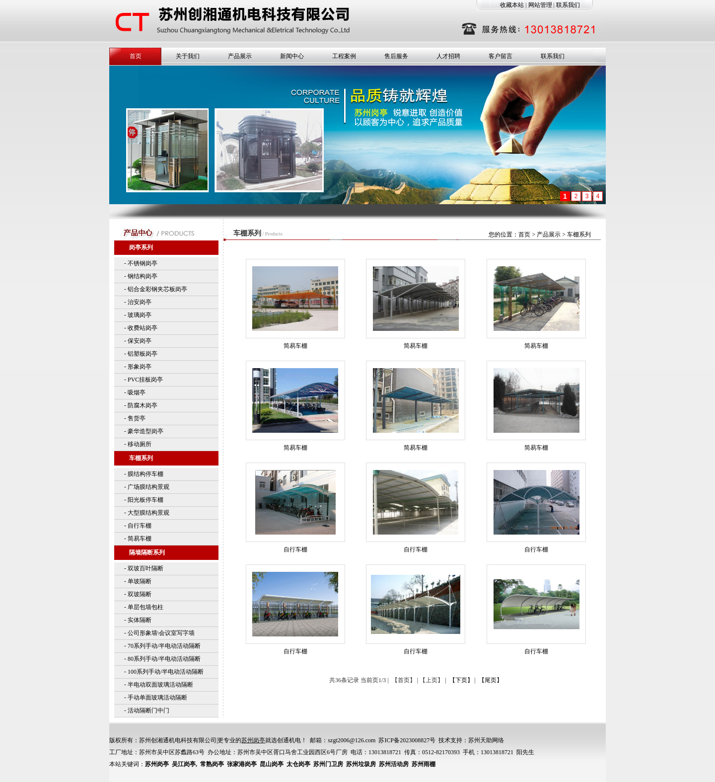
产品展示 (240, 56)
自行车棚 (295, 549)
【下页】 (461, 680)
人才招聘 (448, 56)
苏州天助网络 (486, 740)
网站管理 (540, 4)
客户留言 (500, 56)
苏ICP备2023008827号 (406, 740)
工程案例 (344, 56)
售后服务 (396, 56)
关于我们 (188, 56)
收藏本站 (512, 4)
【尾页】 (490, 680)
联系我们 (568, 4)
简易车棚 (295, 345)
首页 (136, 56)
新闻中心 (292, 56)
